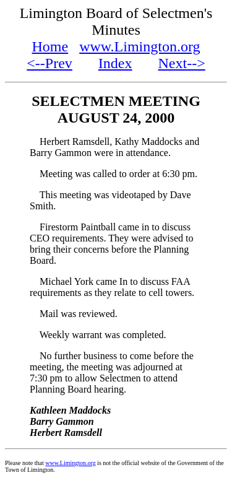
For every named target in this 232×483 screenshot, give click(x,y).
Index (115, 63)
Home (50, 46)
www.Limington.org (139, 46)
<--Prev (49, 63)
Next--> (181, 63)
